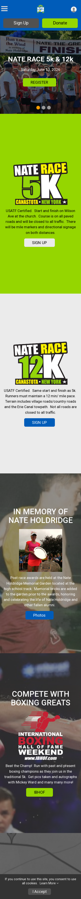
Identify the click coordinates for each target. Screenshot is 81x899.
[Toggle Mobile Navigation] (4, 8)
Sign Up (21, 23)
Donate (60, 23)
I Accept (39, 891)
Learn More (48, 883)
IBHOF (39, 792)
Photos (39, 615)
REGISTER (39, 82)
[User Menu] (74, 9)
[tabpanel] (40, 72)
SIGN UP (39, 242)
